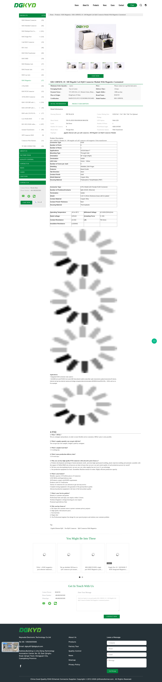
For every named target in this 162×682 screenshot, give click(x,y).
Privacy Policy (74, 665)
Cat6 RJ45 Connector (33, 42)
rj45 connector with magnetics (87, 528)
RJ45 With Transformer (33, 53)
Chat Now (24, 176)
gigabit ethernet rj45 (57, 528)
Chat (132, 5)
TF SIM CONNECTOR (33, 146)
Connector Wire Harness (33, 141)
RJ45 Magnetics (33, 81)
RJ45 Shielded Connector (33, 26)
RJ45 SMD (33, 59)
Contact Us (24, 163)
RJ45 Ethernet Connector (33, 20)
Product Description (80, 104)
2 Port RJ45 (33, 86)
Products (96, 5)
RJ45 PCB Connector (33, 91)
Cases (113, 5)
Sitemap (72, 660)
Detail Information (58, 104)
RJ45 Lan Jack (33, 75)
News (105, 5)
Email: (31, 646)
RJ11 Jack (33, 48)
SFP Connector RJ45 (33, 135)
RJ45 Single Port (33, 37)
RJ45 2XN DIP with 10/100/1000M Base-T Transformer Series (33, 108)
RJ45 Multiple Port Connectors (33, 31)
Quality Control (27, 159)
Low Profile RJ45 (33, 119)
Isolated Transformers (33, 130)
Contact (121, 5)
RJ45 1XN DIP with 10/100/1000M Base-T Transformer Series (33, 102)
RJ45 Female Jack (33, 70)
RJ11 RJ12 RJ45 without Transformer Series (33, 124)
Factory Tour (25, 155)
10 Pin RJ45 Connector (33, 97)
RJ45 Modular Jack (33, 64)
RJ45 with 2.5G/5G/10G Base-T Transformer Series (33, 113)
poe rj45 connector (70, 528)
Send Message (112, 671)
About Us (86, 5)
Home (77, 5)
